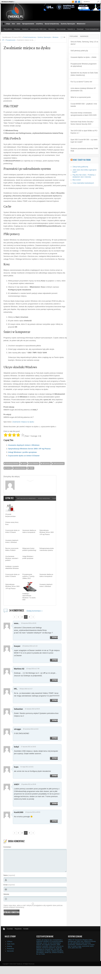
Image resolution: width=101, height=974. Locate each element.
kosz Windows (34, 463)
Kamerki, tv (71, 29)
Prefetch (8, 468)
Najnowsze (84, 36)
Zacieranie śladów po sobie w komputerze (29, 531)
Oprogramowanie (28, 23)
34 (64, 37)
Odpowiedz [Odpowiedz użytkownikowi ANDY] (55, 804)
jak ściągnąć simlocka (49, 944)
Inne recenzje (61, 29)
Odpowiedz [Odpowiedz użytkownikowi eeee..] (55, 637)
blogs (8, 23)
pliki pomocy (46, 463)
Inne (13, 23)
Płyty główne (8, 29)
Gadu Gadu (11, 944)
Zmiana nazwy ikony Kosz (12, 523)
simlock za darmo (57, 952)
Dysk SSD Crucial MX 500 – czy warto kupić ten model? (84, 141)
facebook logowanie (48, 947)
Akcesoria (51, 29)
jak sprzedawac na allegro (49, 950)
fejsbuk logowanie (57, 951)
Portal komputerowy (29, 37)
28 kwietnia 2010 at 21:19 (29, 646)
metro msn (52, 946)
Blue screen (77, 180)
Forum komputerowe (92, 29)
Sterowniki (10, 951)
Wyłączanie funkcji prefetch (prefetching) (29, 549)
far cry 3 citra (40, 954)
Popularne (74, 36)
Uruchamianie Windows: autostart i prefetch (11, 558)
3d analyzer (40, 952)
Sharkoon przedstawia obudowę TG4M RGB (84, 150)
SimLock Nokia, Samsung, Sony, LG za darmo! (84, 43)
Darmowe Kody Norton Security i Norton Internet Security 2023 (82, 123)
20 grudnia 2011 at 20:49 (28, 784)
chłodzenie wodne (81, 944)
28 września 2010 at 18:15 (30, 729)
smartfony (39, 23)
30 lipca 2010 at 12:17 (26, 689)
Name (6, 875)
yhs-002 (56, 949)
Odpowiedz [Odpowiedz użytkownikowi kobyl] (55, 758)
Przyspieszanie (10, 40)
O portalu (10, 929)
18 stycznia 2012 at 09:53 (32, 812)
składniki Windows (20, 468)
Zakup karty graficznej (80, 167)
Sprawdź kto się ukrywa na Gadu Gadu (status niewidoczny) (84, 74)
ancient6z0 (71, 944)
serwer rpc (48, 952)
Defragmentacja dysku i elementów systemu (47, 549)
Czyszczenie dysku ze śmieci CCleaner (24, 456)
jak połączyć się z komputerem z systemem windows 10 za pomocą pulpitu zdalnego (49, 941)
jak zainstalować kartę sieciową (80, 943)
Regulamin (18, 929)
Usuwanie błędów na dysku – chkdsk (83, 57)
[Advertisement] (26, 73)
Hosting (9, 946)
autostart (45, 946)
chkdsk (38, 940)
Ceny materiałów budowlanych (83, 183)
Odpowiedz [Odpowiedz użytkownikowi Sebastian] (55, 720)
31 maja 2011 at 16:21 (26, 767)
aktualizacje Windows (12, 463)
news (18, 23)
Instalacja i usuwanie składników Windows (12, 567)
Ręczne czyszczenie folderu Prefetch (12, 549)
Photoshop (10, 948)
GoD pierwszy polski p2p (79, 51)
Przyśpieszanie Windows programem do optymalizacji (84, 65)
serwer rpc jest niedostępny (51, 943)
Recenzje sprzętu (8, 1)
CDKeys (9, 941)
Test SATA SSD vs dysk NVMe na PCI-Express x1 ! (84, 132)
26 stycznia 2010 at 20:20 (28, 623)
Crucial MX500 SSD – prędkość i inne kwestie (84, 105)
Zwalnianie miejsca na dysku (23, 422)
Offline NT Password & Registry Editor (80, 940)
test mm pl (59, 946)
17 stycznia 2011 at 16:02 (28, 746)
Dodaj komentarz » (35, 611)
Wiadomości (81, 23)
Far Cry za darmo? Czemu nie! (81, 82)
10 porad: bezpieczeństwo (10, 515)
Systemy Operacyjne (68, 23)
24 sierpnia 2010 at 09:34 (32, 709)
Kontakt (25, 929)
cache (24, 463)
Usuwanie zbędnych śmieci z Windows (24, 445)
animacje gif (72, 941)
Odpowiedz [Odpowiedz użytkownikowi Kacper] (55, 660)
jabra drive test (76, 947)
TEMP (31, 468)
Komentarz (7, 847)
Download (80, 29)
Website (6, 894)
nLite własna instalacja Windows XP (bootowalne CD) (83, 89)
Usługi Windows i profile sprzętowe (22, 452)
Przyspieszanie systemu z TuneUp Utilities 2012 (28, 576)
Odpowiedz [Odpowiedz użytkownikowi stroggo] (55, 738)
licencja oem (49, 949)
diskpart (39, 947)
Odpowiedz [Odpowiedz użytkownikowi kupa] (55, 776)
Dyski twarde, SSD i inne (38, 29)
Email (5, 885)
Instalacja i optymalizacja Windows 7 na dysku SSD (29, 596)
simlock (38, 944)
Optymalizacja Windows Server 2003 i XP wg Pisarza (29, 449)
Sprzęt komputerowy (52, 23)
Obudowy (17, 29)
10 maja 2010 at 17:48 (32, 668)
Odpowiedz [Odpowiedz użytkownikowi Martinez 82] (55, 680)
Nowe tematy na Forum (82, 160)
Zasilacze (25, 29)
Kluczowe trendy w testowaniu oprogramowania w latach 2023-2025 (84, 114)
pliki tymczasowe (59, 463)
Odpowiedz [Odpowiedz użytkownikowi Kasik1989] (55, 821)
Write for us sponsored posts (81, 97)
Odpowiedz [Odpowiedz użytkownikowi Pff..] (55, 700)
